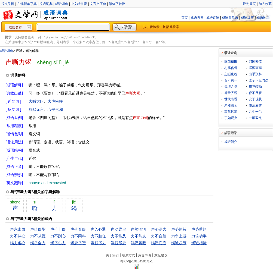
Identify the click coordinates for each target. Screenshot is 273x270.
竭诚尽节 (178, 243)
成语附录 (263, 18)
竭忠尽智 (78, 243)
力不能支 (138, 236)
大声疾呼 (55, 101)
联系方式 (128, 255)
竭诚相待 (199, 243)
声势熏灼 (199, 229)
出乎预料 (255, 74)
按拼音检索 (151, 27)
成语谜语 (212, 18)
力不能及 (118, 236)
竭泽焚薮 (138, 243)
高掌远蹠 (230, 112)
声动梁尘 (118, 229)
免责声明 (144, 255)
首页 (184, 18)
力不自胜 (158, 236)
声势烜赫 (178, 229)
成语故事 (247, 18)
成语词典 (61, 4)
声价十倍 (58, 229)
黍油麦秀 (255, 105)
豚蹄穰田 (230, 62)
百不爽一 (230, 80)
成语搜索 (197, 18)
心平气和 (55, 109)
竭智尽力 (98, 243)
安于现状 (255, 99)
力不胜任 (98, 236)
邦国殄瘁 (255, 62)
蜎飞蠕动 (255, 87)
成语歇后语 (230, 18)
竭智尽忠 (118, 243)
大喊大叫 (36, 101)
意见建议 (160, 255)
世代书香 (230, 99)
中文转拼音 (79, 4)
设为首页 (249, 4)
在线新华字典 (27, 4)
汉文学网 (7, 4)
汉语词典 (46, 4)
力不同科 (78, 236)
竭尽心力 (58, 243)
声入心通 (98, 229)
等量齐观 (230, 93)
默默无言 (36, 109)
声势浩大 (158, 229)
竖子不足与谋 (258, 80)
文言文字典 (98, 4)
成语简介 (230, 142)
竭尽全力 (37, 243)
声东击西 (17, 229)
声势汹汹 (138, 229)
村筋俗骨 (230, 68)
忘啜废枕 (230, 74)
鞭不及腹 (255, 93)
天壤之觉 (230, 87)
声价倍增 (37, 229)
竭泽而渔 (158, 243)
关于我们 (112, 255)
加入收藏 (265, 4)
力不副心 (58, 236)
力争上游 (178, 236)
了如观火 (230, 118)
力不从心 (17, 236)
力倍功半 (199, 236)
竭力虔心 (17, 243)
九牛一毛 (255, 112)
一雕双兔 (255, 118)
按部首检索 (171, 27)
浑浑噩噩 (255, 68)
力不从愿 (37, 236)
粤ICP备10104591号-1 (136, 261)
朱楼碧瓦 (230, 105)
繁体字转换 (117, 4)
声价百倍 (78, 229)
